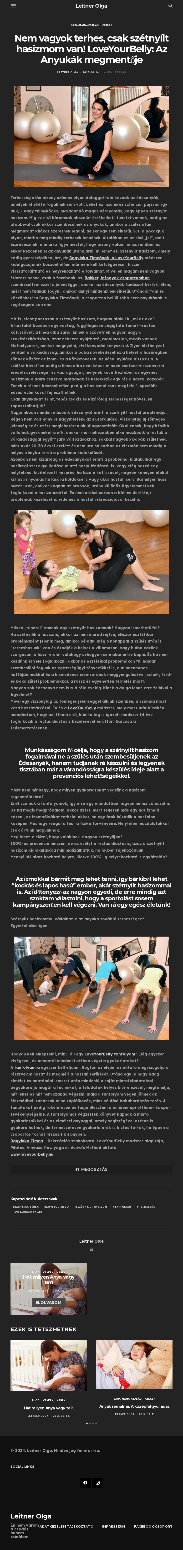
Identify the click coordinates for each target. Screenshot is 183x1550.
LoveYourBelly (82, 708)
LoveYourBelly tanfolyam (110, 1054)
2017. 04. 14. (91, 72)
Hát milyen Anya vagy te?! (48, 1408)
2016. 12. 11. (147, 1414)
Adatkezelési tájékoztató (66, 1526)
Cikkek (107, 25)
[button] (86, 1423)
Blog (36, 1272)
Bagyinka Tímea (26, 1206)
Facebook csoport (153, 1526)
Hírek (61, 1272)
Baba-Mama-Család (85, 25)
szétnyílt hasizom (92, 1206)
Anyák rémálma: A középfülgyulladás (134, 1406)
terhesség (147, 1206)
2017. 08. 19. (61, 1290)
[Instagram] (97, 1483)
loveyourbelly (58, 1206)
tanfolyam (123, 1206)
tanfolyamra (27, 1067)
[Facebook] (85, 1483)
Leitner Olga (91, 6)
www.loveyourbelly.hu (31, 1154)
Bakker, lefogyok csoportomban (117, 277)
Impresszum (113, 1526)
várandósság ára (29, 1212)
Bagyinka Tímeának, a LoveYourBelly (106, 257)
